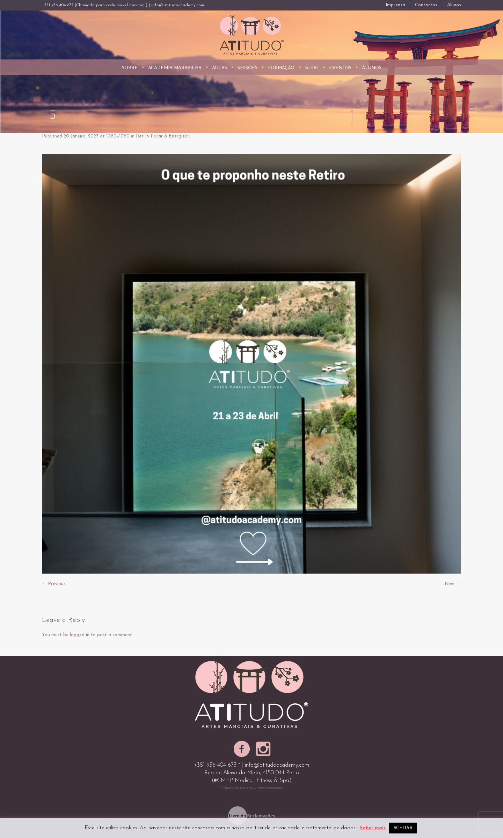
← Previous (54, 584)
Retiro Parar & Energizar (162, 136)
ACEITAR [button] (403, 828)
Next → (453, 584)
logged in (79, 635)
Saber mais (373, 828)
